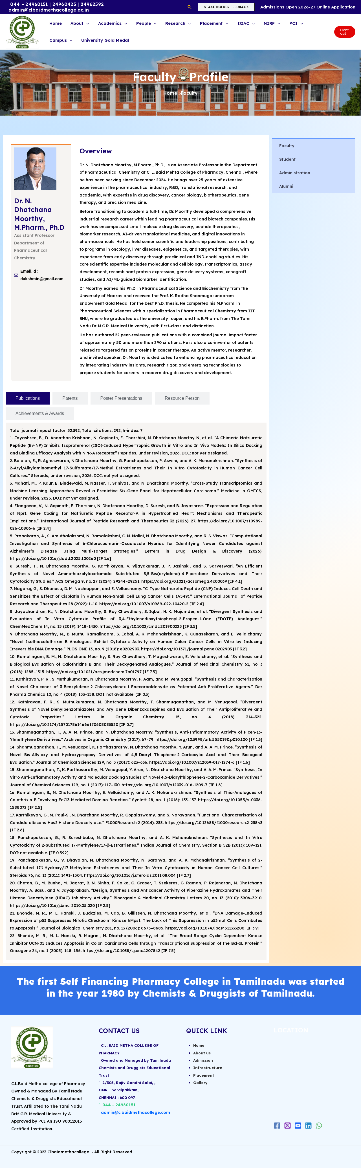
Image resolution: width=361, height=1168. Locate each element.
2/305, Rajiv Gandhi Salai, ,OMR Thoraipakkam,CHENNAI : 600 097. (129, 1091)
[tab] (28, 398)
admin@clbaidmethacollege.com (135, 1113)
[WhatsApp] (318, 1125)
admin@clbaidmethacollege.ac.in (48, 10)
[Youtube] (297, 1125)
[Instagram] (287, 1125)
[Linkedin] (308, 1125)
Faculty (286, 145)
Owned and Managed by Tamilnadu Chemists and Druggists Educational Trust (135, 1068)
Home (170, 93)
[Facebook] (277, 1125)
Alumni (286, 186)
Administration (294, 172)
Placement (204, 1075)
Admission (204, 1060)
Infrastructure (208, 1068)
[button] (189, 7)
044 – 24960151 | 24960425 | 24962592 (57, 4)
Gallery (200, 1083)
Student (287, 159)
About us (202, 1053)
